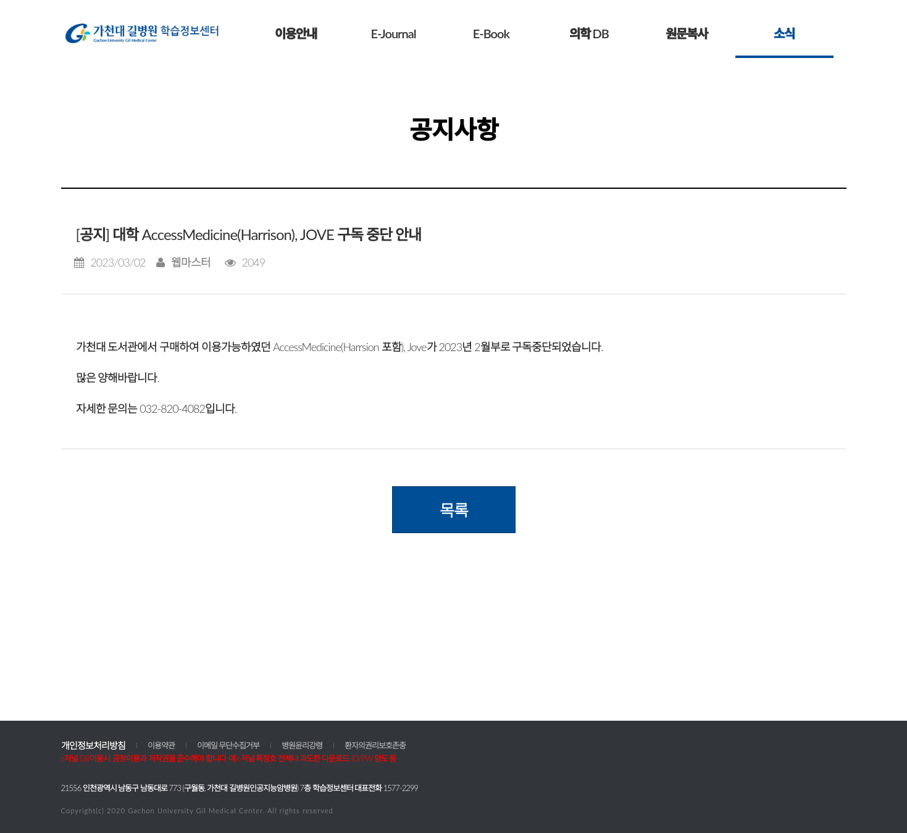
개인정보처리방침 (93, 745)
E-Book (491, 33)
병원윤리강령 (302, 745)
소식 (784, 33)
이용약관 (161, 745)
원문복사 (687, 33)
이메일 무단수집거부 (228, 745)
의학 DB (589, 33)
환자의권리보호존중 (375, 745)
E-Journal (393, 33)
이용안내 (296, 33)
